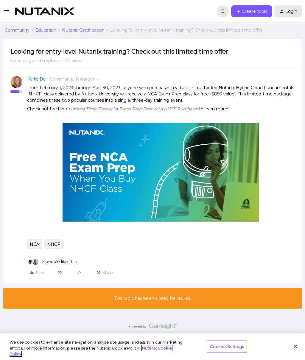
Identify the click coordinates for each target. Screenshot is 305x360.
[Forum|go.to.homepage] (44, 11)
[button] (6, 12)
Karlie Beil (37, 79)
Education (45, 30)
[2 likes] (52, 262)
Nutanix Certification (83, 30)
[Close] (295, 346)
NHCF (53, 244)
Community (17, 30)
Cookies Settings (227, 346)
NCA (34, 244)
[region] (152, 346)
